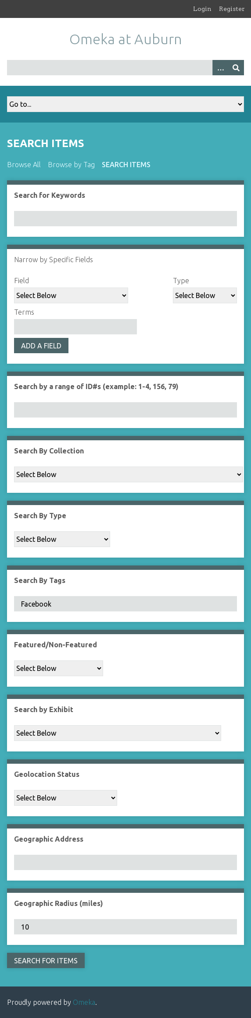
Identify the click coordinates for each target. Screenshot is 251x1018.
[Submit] (236, 67)
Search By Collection (49, 451)
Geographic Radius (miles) (58, 903)
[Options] (220, 67)
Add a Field (41, 346)
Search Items (126, 164)
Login (202, 8)
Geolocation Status (46, 774)
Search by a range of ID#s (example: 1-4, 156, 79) (96, 386)
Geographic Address (48, 839)
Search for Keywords (49, 195)
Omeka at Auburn (125, 39)
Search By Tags (39, 580)
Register (232, 8)
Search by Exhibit (43, 709)
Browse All (24, 164)
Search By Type (40, 516)
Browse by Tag (71, 164)
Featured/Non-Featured (55, 645)
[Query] (125, 67)
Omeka (84, 1002)
